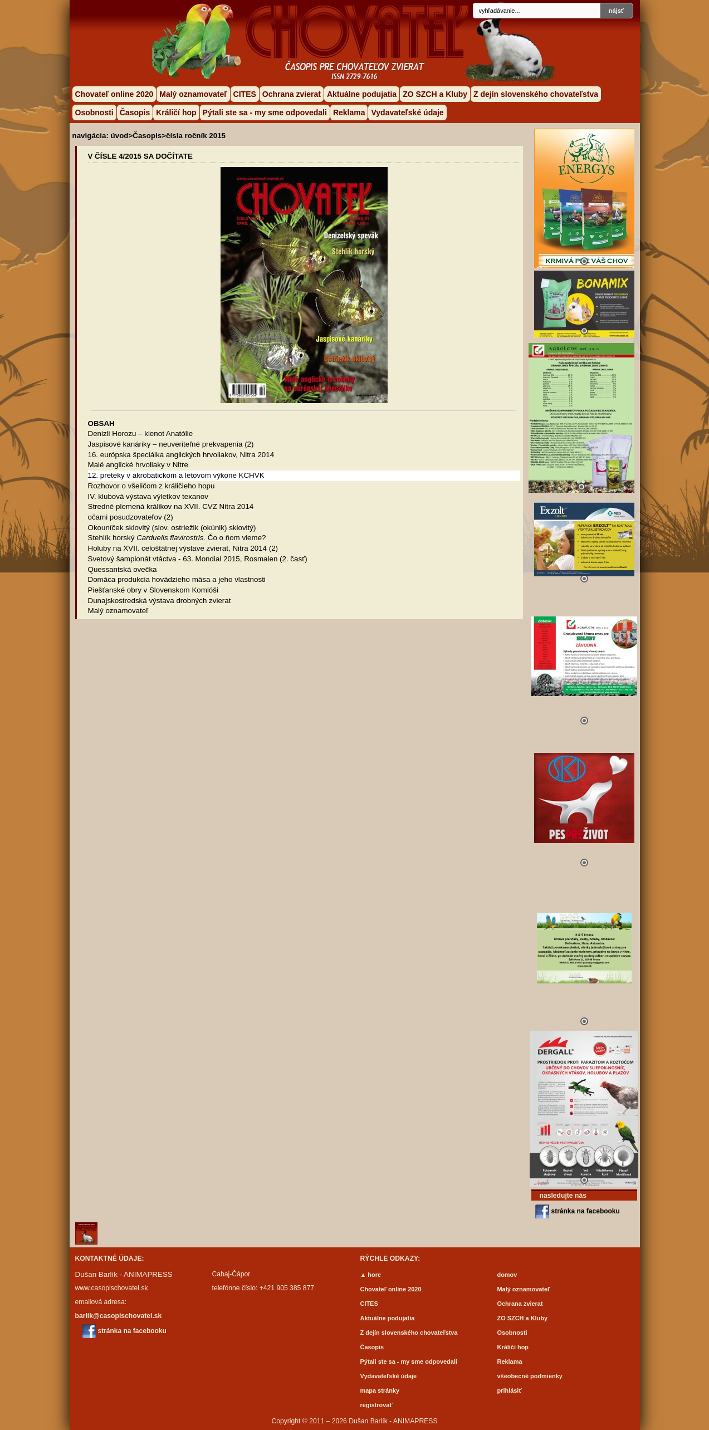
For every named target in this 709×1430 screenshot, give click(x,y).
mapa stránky (380, 1390)
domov (507, 1274)
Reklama (349, 112)
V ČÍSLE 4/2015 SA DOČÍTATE (140, 156)
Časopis (135, 112)
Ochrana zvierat (291, 94)
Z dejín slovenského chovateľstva (535, 94)
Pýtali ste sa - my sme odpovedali (265, 112)
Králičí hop (176, 112)
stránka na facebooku (585, 1211)
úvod (120, 135)
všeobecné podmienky (530, 1376)
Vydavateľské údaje (407, 112)
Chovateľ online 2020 (114, 94)
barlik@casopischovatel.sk (118, 1316)
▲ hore (371, 1274)
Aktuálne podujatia (362, 94)
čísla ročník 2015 (196, 135)
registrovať (376, 1405)
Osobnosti (94, 112)
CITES (244, 94)
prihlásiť (509, 1390)
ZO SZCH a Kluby (435, 94)
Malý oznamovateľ (193, 94)
